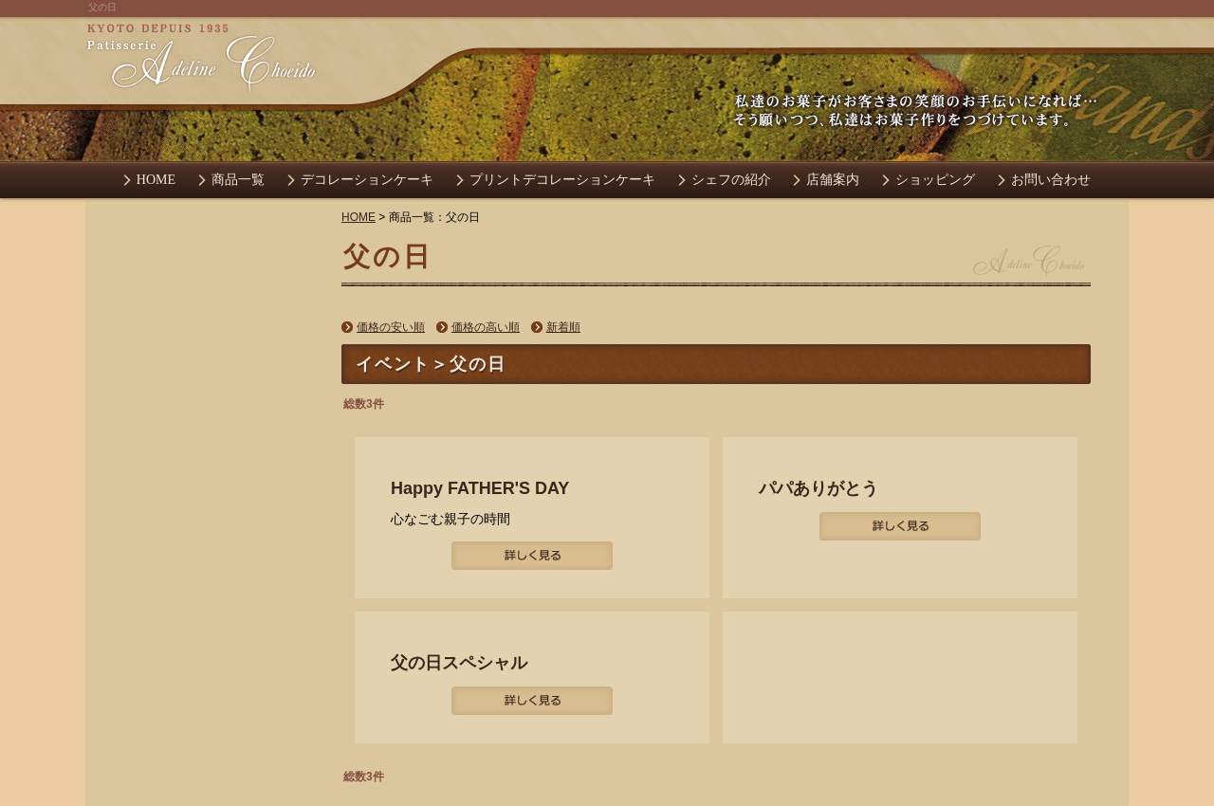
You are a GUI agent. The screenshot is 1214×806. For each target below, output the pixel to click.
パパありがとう (818, 488)
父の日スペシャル (459, 662)
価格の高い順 (485, 327)
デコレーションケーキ (367, 180)
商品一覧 (238, 180)
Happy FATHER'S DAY (480, 488)
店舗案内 (832, 180)
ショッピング (935, 180)
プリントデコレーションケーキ (562, 180)
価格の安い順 (391, 327)
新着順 (563, 327)
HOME (156, 180)
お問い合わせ (1051, 180)
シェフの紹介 (731, 180)
